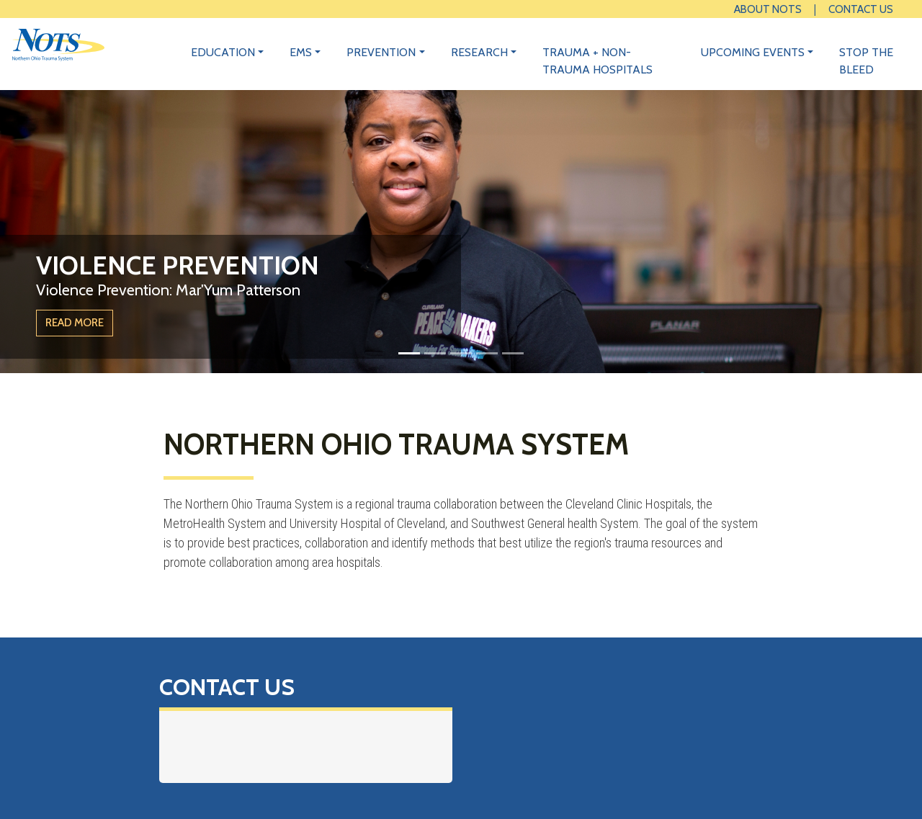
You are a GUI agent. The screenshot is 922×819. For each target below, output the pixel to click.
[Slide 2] (435, 353)
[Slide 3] (461, 353)
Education (223, 52)
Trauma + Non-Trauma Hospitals (597, 60)
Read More (74, 322)
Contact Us (860, 9)
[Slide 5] (513, 353)
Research (479, 52)
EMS (301, 52)
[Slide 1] (409, 353)
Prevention (381, 52)
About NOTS (768, 9)
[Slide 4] (487, 353)
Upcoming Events (753, 52)
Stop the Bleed (866, 60)
